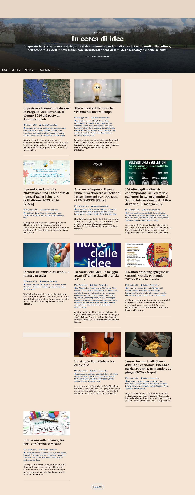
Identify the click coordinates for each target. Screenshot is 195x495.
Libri (34, 133)
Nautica (39, 133)
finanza (160, 381)
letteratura (37, 287)
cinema (130, 213)
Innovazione (78, 128)
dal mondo (27, 130)
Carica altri (97, 487)
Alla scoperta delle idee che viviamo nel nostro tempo (94, 110)
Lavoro (110, 212)
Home (4, 70)
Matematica (134, 386)
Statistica (159, 386)
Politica (77, 130)
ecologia (40, 130)
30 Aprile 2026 (80, 285)
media (112, 128)
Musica (82, 214)
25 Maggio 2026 (81, 118)
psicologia (78, 300)
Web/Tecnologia (88, 135)
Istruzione (97, 128)
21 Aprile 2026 (131, 378)
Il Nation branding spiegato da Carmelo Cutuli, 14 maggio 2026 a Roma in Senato (147, 275)
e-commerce (111, 209)
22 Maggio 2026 (30, 210)
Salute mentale (93, 300)
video (25, 218)
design (96, 209)
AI (77, 288)
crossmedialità (146, 213)
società (39, 135)
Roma (100, 130)
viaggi (62, 135)
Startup (93, 133)
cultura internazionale (58, 128)
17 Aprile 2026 (29, 450)
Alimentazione (84, 288)
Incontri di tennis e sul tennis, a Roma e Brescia (46, 274)
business (88, 121)
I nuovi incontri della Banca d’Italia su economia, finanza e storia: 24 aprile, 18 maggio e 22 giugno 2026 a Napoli (148, 366)
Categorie (45, 70)
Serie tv (159, 218)
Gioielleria (96, 212)
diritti (34, 130)
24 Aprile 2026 (80, 371)
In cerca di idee (97, 38)
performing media (92, 214)
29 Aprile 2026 (131, 285)
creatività (29, 213)
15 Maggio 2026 (81, 206)
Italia (103, 128)
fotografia (26, 455)
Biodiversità (38, 128)
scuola (112, 130)
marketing (45, 287)
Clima (94, 121)
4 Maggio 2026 (30, 281)
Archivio (29, 70)
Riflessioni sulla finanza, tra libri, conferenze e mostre (43, 442)
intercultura (27, 133)
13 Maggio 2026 (132, 210)
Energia (47, 130)
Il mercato (138, 384)
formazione (98, 126)
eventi (91, 126)
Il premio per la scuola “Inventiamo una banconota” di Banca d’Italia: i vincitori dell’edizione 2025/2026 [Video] (46, 196)
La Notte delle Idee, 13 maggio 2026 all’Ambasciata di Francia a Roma (96, 275)
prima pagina (59, 133)
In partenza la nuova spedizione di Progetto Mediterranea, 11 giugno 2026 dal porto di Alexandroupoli (46, 113)
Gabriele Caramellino (99, 56)
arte (77, 209)
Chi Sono (16, 70)
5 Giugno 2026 (30, 125)
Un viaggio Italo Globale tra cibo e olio (94, 363)
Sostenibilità (47, 135)
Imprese (104, 212)
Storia (102, 214)
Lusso (76, 214)
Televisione (129, 220)
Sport (63, 287)
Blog (97, 32)
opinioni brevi (48, 133)
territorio (56, 135)
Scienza (33, 135)
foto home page (56, 130)
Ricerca (26, 135)
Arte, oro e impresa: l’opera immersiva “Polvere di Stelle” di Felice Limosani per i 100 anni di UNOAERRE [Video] (97, 194)
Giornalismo (108, 126)
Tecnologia (101, 133)
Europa (84, 293)
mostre (48, 457)
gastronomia (93, 376)
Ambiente (29, 128)
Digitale (97, 123)
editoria (85, 126)
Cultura (46, 128)
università (78, 135)
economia (78, 126)
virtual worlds (105, 305)
